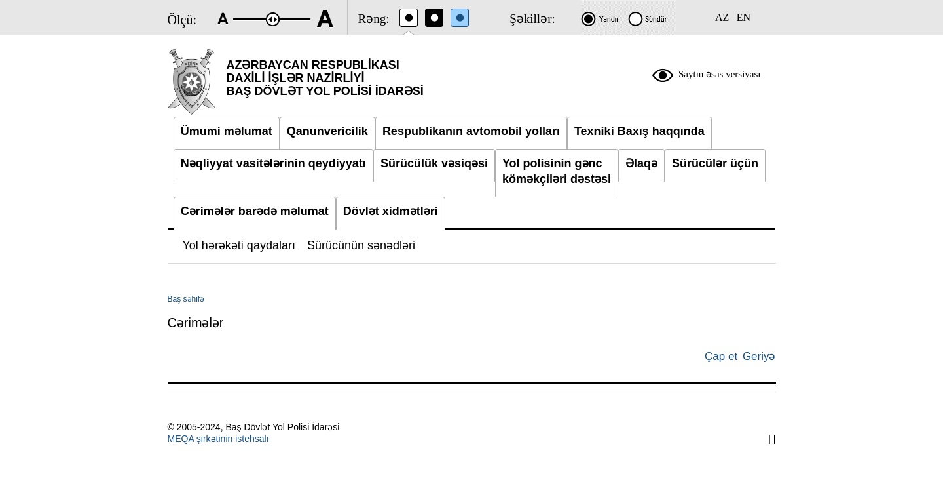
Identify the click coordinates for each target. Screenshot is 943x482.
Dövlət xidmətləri (390, 211)
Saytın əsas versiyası (719, 74)
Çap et (721, 356)
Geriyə (759, 356)
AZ (722, 17)
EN (743, 17)
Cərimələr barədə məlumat (255, 211)
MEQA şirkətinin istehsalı (218, 438)
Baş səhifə (186, 299)
